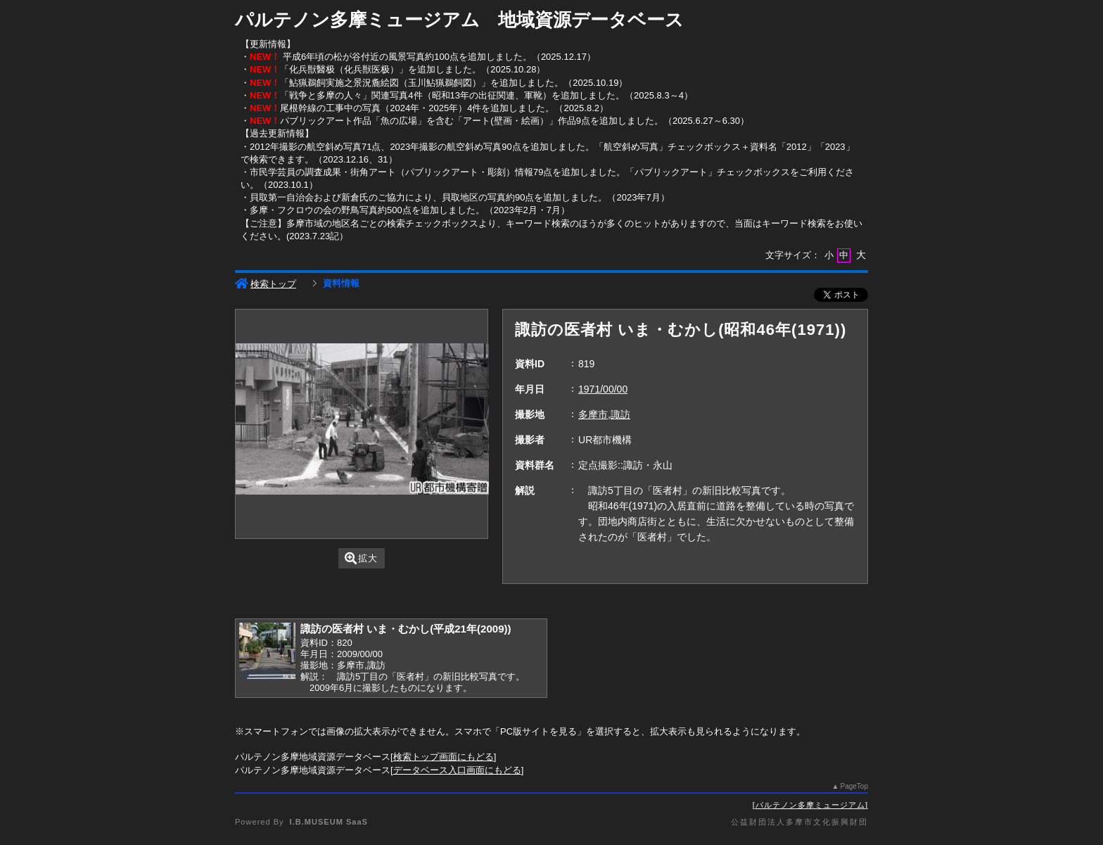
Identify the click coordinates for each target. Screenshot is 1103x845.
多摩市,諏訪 (604, 414)
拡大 (361, 558)
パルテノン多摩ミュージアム (810, 805)
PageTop (854, 786)
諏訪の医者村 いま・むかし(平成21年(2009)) (405, 629)
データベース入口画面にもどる (457, 770)
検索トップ (265, 284)
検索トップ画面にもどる (443, 756)
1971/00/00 (602, 389)
